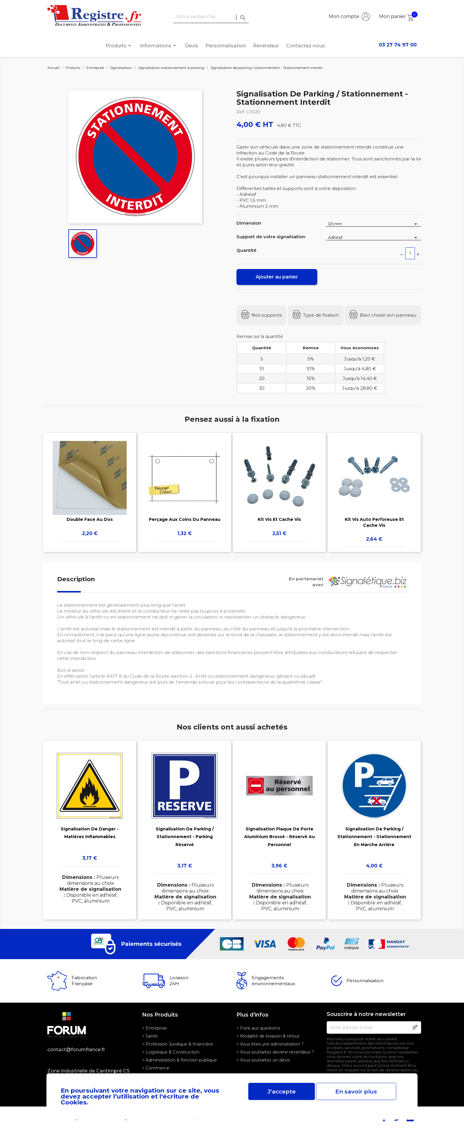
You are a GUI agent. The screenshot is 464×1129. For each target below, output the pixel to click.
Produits (119, 45)
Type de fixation (321, 315)
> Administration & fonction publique (179, 1060)
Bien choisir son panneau (388, 315)
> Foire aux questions (258, 1028)
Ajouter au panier (277, 277)
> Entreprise (154, 1028)
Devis (191, 46)
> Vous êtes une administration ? (270, 1044)
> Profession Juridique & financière (177, 1044)
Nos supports (267, 315)
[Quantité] (410, 253)
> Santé (150, 1036)
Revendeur (266, 46)
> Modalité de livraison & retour (268, 1036)
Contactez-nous (305, 46)
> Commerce (155, 1068)
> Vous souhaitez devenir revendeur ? (275, 1052)
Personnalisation (225, 46)
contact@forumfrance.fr (76, 1049)
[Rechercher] (211, 17)
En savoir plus (356, 1091)
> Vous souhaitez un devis (263, 1060)
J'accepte (282, 1091)
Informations (159, 45)
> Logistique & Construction (170, 1052)
